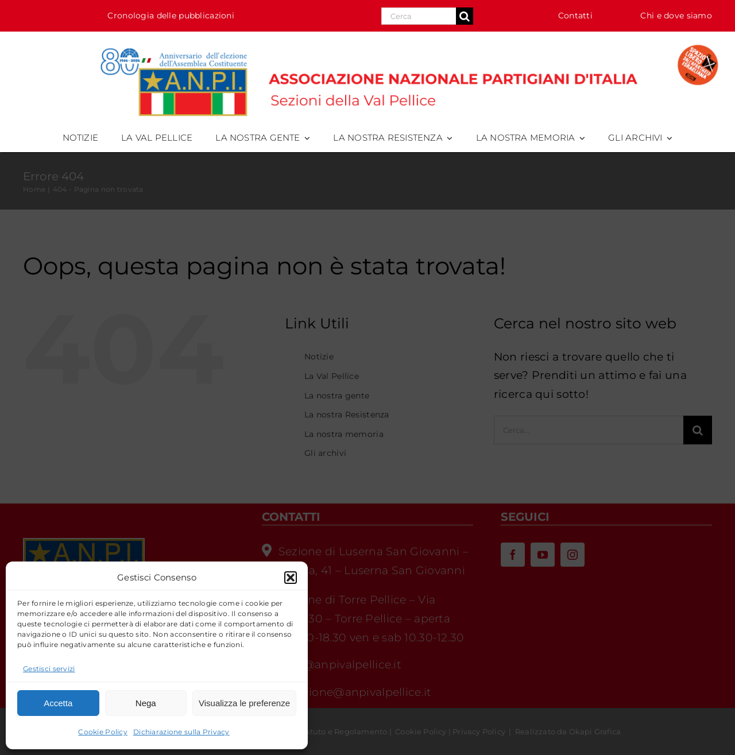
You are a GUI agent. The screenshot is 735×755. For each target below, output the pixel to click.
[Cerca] (464, 16)
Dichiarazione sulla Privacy (181, 731)
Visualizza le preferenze (244, 703)
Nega (146, 703)
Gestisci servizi (49, 668)
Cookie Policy (102, 731)
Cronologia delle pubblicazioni (170, 15)
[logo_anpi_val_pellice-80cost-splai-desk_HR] (367, 42)
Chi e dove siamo (676, 15)
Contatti (575, 15)
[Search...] (418, 16)
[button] (290, 577)
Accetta (58, 703)
